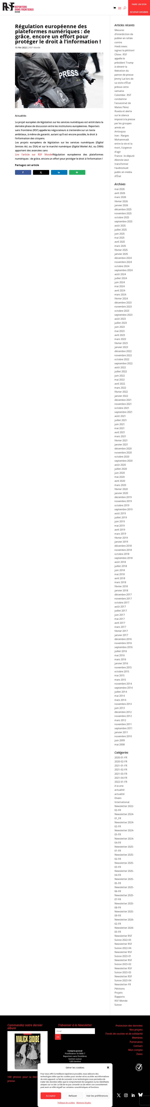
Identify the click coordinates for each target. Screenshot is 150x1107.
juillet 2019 (120, 517)
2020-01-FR (120, 757)
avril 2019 (119, 529)
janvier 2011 (121, 732)
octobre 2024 (121, 266)
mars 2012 (120, 720)
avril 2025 (119, 241)
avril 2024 (119, 290)
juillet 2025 (120, 229)
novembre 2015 (123, 667)
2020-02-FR (120, 761)
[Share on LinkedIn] (59, 172)
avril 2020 (119, 481)
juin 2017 (119, 614)
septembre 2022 (123, 363)
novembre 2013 (123, 704)
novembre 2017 (123, 598)
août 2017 (120, 606)
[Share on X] (41, 172)
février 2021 (121, 440)
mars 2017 (120, 627)
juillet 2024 (120, 278)
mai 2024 (119, 286)
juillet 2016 (120, 651)
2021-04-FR (120, 777)
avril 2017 (119, 622)
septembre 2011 (123, 728)
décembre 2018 (123, 545)
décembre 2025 (123, 209)
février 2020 (121, 489)
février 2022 (121, 391)
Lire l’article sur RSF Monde (33, 154)
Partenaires (136, 1041)
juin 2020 (119, 472)
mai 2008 (119, 744)
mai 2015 (119, 675)
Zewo (139, 1054)
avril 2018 (119, 578)
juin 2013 (119, 708)
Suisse (118, 1004)
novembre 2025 (123, 213)
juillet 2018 (120, 566)
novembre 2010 (123, 736)
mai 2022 (119, 379)
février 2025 (121, 250)
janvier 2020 (121, 493)
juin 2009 (119, 740)
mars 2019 (120, 533)
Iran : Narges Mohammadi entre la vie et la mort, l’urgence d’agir (123, 143)
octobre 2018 (121, 554)
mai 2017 (119, 618)
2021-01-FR (120, 765)
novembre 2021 (123, 404)
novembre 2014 (123, 683)
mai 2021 (119, 428)
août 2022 (120, 367)
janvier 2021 (121, 444)
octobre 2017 (121, 602)
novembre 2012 (123, 716)
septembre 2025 (123, 221)
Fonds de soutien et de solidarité (124, 1033)
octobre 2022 (121, 359)
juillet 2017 (120, 610)
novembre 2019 (123, 501)
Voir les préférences (97, 1095)
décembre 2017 (123, 594)
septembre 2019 (123, 509)
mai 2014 (119, 695)
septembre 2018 (123, 558)
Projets (118, 992)
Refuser (73, 1095)
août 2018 (120, 562)
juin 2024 (119, 282)
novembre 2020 (123, 452)
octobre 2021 (121, 408)
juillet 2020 (120, 468)
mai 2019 (119, 525)
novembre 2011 (123, 724)
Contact (138, 1046)
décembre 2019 (123, 497)
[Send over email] (77, 172)
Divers (117, 798)
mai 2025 (119, 237)
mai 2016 (119, 655)
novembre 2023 (123, 306)
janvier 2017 (121, 635)
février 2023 (121, 343)
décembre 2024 (123, 258)
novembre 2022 (123, 355)
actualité (119, 789)
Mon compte (135, 1050)
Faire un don (139, 4)
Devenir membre (139, 12)
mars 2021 (120, 436)
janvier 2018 (121, 590)
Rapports (119, 996)
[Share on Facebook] (23, 172)
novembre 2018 (123, 550)
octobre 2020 (121, 456)
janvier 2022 (121, 396)
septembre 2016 (123, 647)
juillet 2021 (120, 420)
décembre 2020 (123, 448)
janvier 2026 (121, 205)
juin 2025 (119, 233)
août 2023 (120, 318)
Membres (137, 1037)
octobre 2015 (121, 671)
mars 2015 (120, 679)
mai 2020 (119, 476)
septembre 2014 (123, 687)
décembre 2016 (123, 639)
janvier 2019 (121, 541)
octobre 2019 (121, 505)
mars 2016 (120, 659)
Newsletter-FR (122, 984)
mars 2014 (120, 700)
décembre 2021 (123, 400)
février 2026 (121, 201)
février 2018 (121, 586)
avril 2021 (119, 432)
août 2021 (120, 416)
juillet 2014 (120, 691)
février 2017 (121, 631)
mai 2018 (119, 574)
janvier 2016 (121, 663)
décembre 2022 (123, 351)
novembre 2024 (123, 262)
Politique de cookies (66, 1102)
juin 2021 (119, 424)
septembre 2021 (123, 412)
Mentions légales (83, 1102)
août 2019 (120, 513)
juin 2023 (119, 326)
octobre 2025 (121, 217)
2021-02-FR (120, 769)
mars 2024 (120, 294)
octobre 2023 (121, 310)
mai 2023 (119, 331)
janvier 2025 (121, 254)
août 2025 (120, 225)
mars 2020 (120, 485)
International (121, 802)
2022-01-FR (120, 781)
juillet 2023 (120, 322)
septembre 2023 (123, 314)
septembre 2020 (123, 460)
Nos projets (136, 1029)
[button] (108, 1067)
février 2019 (121, 537)
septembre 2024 (123, 270)
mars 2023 (120, 339)
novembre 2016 (123, 643)
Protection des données (129, 1025)
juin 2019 (119, 521)
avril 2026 (119, 193)
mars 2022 (120, 387)
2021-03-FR (120, 773)
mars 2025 (120, 246)
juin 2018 (119, 570)
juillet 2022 (120, 371)
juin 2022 (119, 375)
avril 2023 (119, 335)
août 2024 (120, 274)
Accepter (51, 1095)
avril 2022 (119, 383)
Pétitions (119, 988)
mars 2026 (120, 197)
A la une (118, 785)
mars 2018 (120, 582)
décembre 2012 (123, 712)
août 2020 (120, 464)
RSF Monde (34, 47)
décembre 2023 (123, 302)
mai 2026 (119, 189)
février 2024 (121, 298)
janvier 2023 (121, 347)
